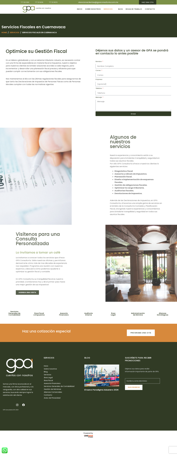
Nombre (99, 61)
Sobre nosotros (93, 9)
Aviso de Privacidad (52, 398)
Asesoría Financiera (52, 383)
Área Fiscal (48, 380)
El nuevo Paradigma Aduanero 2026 (101, 389)
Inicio (79, 9)
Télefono (99, 88)
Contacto (150, 9)
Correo (98, 70)
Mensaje (99, 97)
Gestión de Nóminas (52, 389)
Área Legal (48, 377)
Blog (120, 9)
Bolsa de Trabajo (134, 9)
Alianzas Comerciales (53, 392)
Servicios (109, 9)
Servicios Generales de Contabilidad (59, 386)
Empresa (99, 79)
